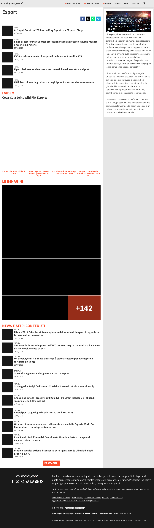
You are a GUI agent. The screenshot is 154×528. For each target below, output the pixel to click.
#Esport (113, 29)
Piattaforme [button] (72, 3)
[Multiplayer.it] (12, 3)
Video (117, 3)
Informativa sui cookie (61, 497)
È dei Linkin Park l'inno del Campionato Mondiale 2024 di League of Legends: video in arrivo (52, 439)
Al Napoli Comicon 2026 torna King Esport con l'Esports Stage (48, 30)
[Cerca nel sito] (144, 3)
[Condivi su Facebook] (82, 19)
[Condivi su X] (88, 19)
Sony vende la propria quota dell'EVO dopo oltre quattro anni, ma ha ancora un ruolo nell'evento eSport (57, 347)
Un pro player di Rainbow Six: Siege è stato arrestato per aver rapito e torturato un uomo (53, 360)
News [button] (107, 3)
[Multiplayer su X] (17, 481)
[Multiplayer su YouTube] (37, 481)
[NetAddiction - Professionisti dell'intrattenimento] (75, 508)
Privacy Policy (77, 497)
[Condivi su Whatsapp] (93, 19)
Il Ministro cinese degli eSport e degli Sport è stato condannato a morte (54, 82)
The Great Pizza (105, 513)
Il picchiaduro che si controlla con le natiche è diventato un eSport (51, 69)
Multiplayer (57, 513)
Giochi (135, 3)
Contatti (105, 497)
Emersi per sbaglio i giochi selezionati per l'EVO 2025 (43, 412)
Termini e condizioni (93, 497)
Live (126, 3)
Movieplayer (68, 513)
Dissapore (79, 513)
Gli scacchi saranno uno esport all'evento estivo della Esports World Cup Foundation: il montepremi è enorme (54, 425)
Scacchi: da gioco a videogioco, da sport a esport (41, 373)
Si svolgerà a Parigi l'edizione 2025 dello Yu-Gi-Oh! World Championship (54, 386)
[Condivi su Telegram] (98, 19)
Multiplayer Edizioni (122, 513)
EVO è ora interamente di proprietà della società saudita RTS (48, 56)
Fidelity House (91, 513)
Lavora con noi (116, 497)
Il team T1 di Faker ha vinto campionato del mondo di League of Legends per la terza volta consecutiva (57, 333)
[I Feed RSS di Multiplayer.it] (41, 481)
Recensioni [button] (91, 3)
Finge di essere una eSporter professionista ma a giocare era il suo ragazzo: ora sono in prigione (56, 43)
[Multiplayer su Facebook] (12, 481)
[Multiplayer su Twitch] (32, 481)
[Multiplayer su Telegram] (27, 481)
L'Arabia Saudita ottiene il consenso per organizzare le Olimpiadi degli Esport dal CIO (53, 452)
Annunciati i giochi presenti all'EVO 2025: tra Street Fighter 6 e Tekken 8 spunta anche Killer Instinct (54, 399)
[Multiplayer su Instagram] (22, 481)
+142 (84, 307)
